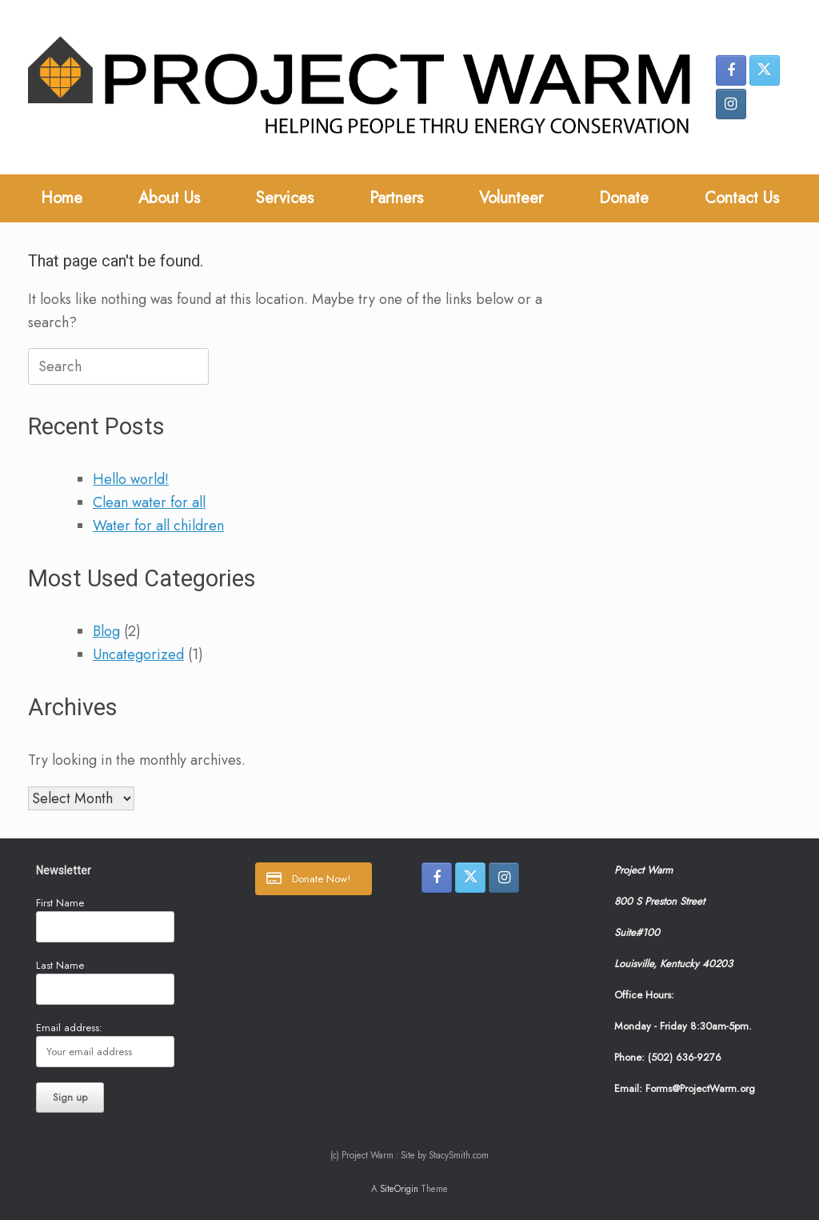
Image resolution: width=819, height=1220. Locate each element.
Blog (106, 631)
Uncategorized (138, 654)
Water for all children (158, 525)
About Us (169, 198)
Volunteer (511, 198)
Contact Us (742, 198)
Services (285, 198)
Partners (396, 198)
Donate (624, 198)
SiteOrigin (399, 1188)
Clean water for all (149, 502)
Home (61, 198)
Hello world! (131, 479)
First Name (60, 902)
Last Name (60, 965)
